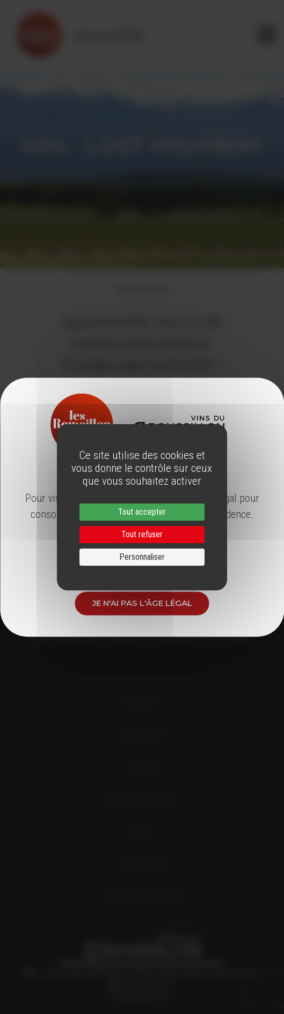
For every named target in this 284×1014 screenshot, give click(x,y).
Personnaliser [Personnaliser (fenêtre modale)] (142, 557)
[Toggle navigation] (266, 35)
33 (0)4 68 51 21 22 (145, 984)
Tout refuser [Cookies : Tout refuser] (142, 534)
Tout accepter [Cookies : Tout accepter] (142, 512)
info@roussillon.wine (142, 995)
